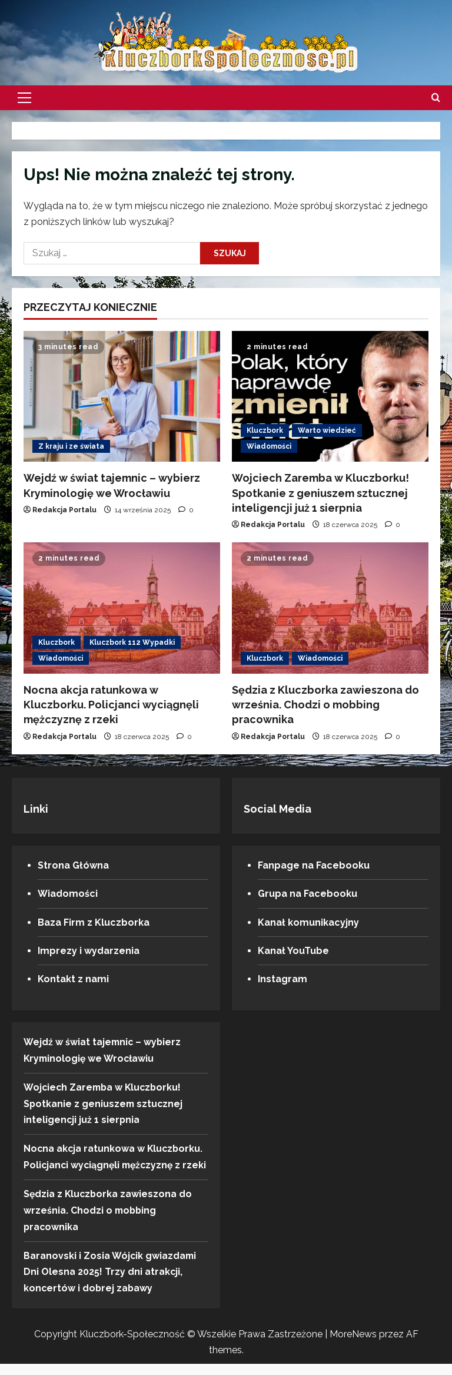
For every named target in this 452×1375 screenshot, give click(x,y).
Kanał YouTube (293, 950)
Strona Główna (73, 865)
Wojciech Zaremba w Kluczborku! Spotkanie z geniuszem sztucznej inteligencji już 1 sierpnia (320, 492)
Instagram (282, 979)
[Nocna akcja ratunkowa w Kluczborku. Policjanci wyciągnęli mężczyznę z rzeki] (122, 608)
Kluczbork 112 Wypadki (132, 642)
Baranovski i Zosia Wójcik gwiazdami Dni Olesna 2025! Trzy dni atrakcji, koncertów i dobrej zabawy (111, 1283)
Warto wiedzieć (327, 430)
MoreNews (353, 1345)
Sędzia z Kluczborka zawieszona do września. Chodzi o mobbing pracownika (325, 704)
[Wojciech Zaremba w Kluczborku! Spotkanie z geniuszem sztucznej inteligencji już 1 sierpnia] (330, 396)
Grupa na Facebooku (307, 893)
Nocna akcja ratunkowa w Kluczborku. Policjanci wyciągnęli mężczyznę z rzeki (111, 704)
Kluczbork (265, 430)
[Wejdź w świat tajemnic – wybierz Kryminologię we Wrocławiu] (122, 396)
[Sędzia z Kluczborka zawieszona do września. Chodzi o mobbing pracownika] (330, 608)
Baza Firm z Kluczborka (93, 922)
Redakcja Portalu (64, 510)
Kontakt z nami (73, 979)
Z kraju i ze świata (71, 446)
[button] (24, 97)
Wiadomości (269, 446)
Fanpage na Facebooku (314, 865)
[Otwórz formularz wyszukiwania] (435, 98)
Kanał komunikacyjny (308, 922)
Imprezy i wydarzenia (88, 950)
